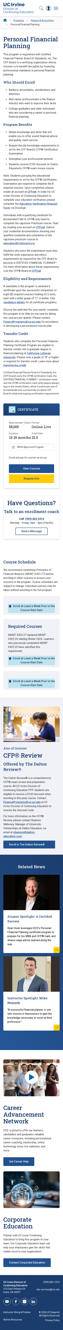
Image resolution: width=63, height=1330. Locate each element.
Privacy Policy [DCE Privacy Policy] (52, 1320)
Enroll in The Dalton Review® (27, 844)
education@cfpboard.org (19, 243)
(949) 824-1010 (51, 1282)
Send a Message (31, 531)
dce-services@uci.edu (48, 1289)
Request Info (31, 478)
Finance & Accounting (42, 20)
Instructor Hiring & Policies (17, 1312)
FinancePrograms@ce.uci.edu (22, 321)
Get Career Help (19, 1161)
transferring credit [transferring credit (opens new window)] (14, 365)
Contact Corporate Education (27, 1262)
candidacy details (14, 302)
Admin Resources (12, 1319)
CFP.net (31, 191)
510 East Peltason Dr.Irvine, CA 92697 (14, 1290)
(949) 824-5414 (34, 518)
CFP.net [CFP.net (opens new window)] (40, 227)
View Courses (31, 468)
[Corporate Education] (31, 1189)
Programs (18, 20)
